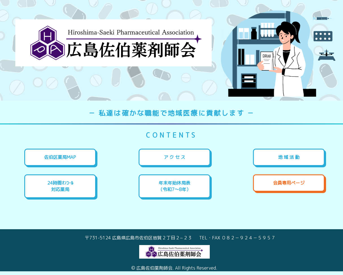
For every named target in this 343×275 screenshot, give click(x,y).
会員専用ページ (289, 183)
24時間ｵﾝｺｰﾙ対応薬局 (60, 186)
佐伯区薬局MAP (60, 157)
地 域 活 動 (289, 157)
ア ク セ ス (174, 157)
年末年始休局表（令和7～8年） (174, 186)
